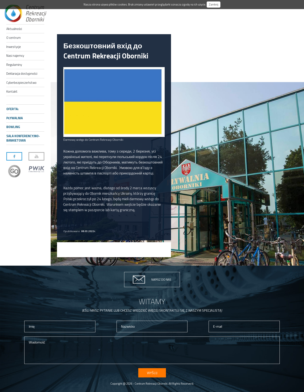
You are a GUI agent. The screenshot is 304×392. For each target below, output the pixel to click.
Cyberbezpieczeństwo (21, 82)
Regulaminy (14, 64)
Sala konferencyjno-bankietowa (23, 138)
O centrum (13, 37)
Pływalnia (14, 118)
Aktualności (14, 28)
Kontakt (12, 91)
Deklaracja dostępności (21, 73)
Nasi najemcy (15, 55)
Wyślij (152, 372)
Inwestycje (13, 46)
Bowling (13, 126)
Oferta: (12, 109)
